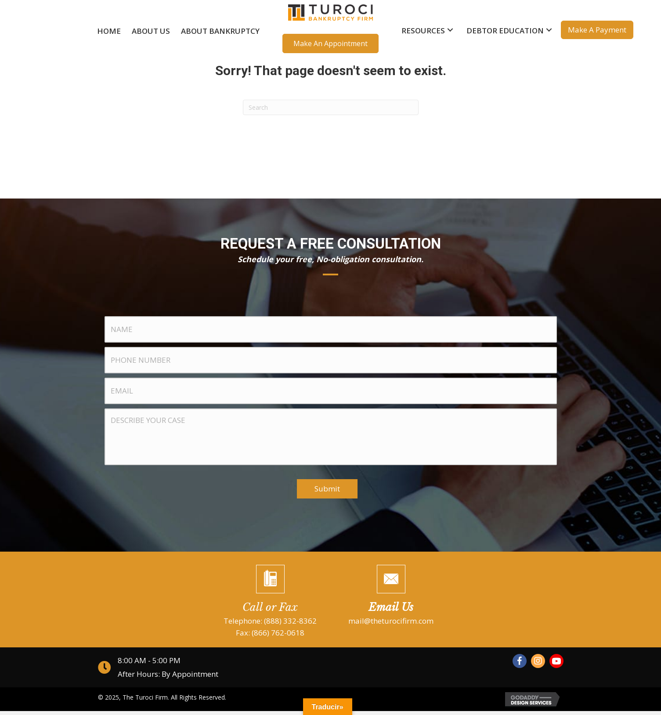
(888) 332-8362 (290, 624)
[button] (330, 43)
